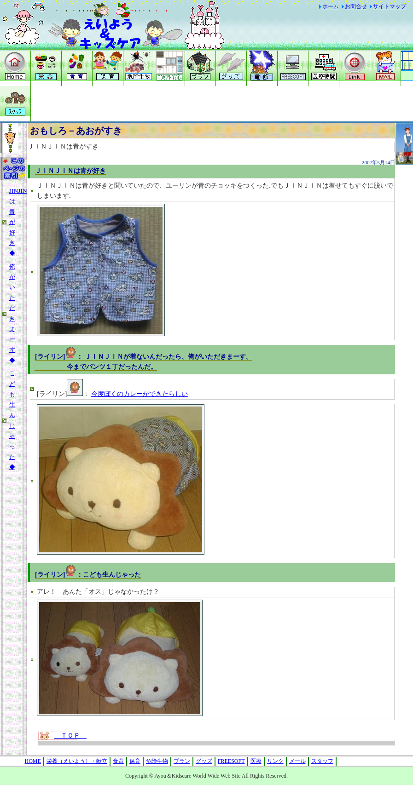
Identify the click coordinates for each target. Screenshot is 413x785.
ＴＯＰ (70, 735)
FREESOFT (231, 761)
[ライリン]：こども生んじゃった (88, 574)
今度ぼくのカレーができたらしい (139, 393)
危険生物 (157, 761)
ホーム (330, 6)
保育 (134, 761)
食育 (118, 761)
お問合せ (356, 6)
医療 (256, 761)
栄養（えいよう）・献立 (77, 761)
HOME (33, 761)
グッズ (204, 761)
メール (297, 761)
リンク (275, 761)
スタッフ (322, 761)
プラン (182, 761)
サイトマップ (389, 6)
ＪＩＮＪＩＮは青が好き (70, 170)
